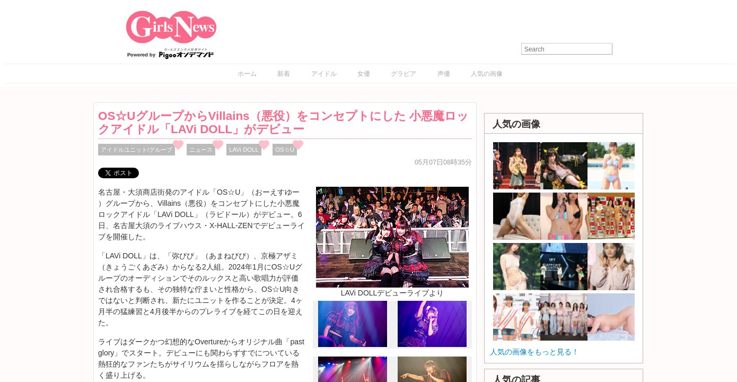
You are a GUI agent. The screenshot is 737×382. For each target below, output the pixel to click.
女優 (363, 73)
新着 (283, 73)
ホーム (247, 73)
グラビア (403, 73)
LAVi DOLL (244, 149)
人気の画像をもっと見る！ (534, 352)
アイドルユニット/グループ (136, 149)
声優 (443, 73)
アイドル (324, 73)
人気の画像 (487, 73)
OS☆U (284, 149)
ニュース (201, 149)
